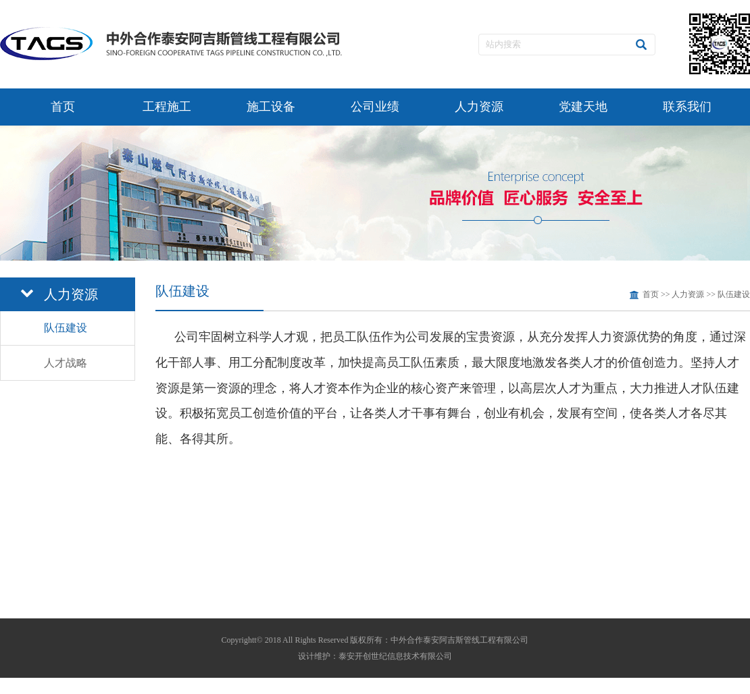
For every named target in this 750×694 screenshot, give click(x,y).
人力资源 (479, 106)
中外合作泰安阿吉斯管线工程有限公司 (459, 640)
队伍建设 (65, 327)
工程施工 (167, 106)
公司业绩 (375, 106)
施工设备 (271, 106)
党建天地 (583, 106)
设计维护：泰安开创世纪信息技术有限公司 (375, 656)
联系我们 (687, 106)
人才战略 (65, 363)
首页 (63, 106)
